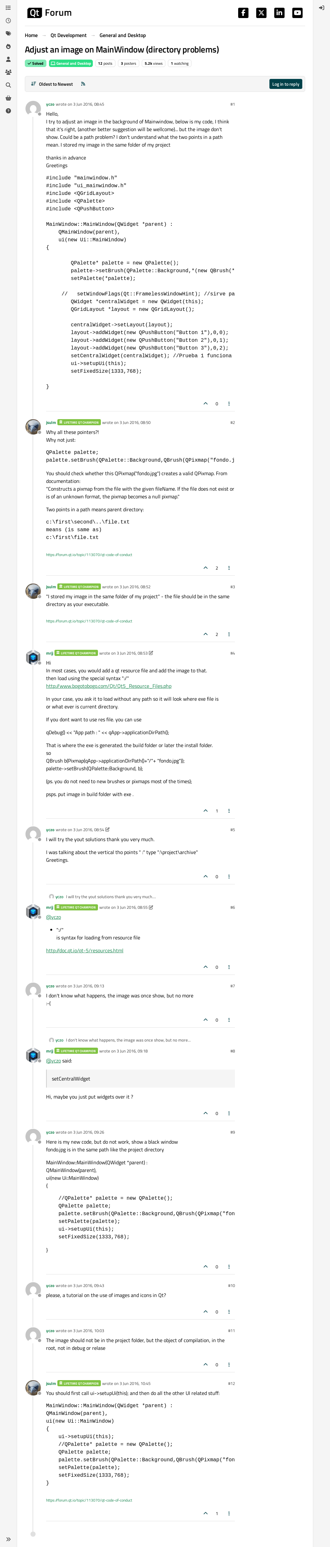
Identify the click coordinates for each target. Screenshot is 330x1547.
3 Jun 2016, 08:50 (135, 422)
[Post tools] (229, 403)
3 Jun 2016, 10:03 (88, 1330)
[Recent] (8, 20)
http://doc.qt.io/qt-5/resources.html (84, 950)
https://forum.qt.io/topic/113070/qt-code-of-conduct (89, 555)
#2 (232, 422)
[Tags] (8, 33)
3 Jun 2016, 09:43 (88, 1285)
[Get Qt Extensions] (8, 98)
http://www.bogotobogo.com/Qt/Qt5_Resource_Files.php (108, 686)
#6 (232, 907)
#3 (232, 586)
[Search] (8, 85)
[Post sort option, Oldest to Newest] (52, 84)
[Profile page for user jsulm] (33, 427)
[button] (8, 1539)
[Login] (321, 8)
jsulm (51, 422)
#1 (232, 104)
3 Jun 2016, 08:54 (88, 829)
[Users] (8, 59)
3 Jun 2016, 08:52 (135, 586)
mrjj (49, 653)
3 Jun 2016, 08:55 (132, 907)
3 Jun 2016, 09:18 (132, 1051)
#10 (231, 1285)
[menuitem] (321, 8)
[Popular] (8, 46)
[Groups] (8, 72)
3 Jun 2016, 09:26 (88, 1132)
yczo (50, 104)
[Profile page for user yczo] (33, 108)
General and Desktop (71, 63)
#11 (231, 1330)
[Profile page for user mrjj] (33, 657)
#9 (232, 1132)
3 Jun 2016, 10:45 (135, 1383)
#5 (232, 829)
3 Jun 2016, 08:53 (132, 653)
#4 (232, 653)
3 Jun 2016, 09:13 (88, 986)
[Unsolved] (8, 111)
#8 (232, 1051)
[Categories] (8, 8)
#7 (232, 986)
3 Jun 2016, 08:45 (88, 104)
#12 (231, 1383)
